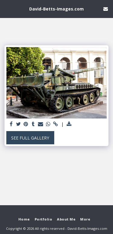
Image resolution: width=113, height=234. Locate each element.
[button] (7, 8)
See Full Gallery (30, 138)
